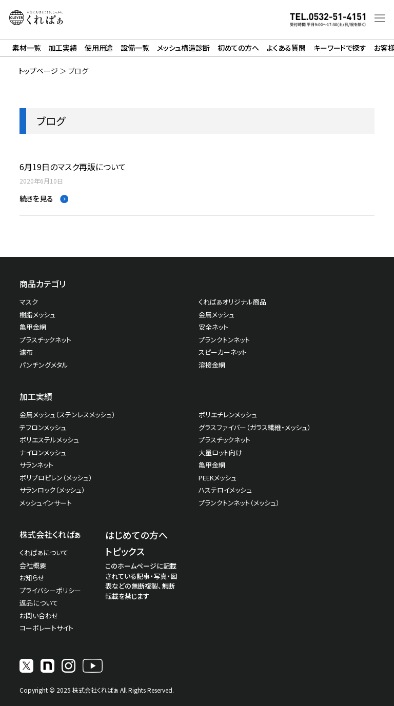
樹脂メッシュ (37, 314)
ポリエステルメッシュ (49, 440)
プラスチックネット (45, 340)
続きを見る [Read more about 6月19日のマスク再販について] (37, 198)
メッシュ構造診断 (183, 48)
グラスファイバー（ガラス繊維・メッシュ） (255, 427)
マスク (28, 302)
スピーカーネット (223, 352)
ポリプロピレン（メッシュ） (55, 477)
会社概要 (32, 565)
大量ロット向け (220, 452)
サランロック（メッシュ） (52, 490)
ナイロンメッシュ (42, 452)
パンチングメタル (43, 365)
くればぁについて (43, 552)
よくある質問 (286, 48)
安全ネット (213, 327)
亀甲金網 (32, 327)
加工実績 (62, 48)
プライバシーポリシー (50, 590)
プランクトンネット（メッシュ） (239, 503)
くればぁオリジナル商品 (232, 302)
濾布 (26, 352)
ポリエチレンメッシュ (228, 414)
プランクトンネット (224, 340)
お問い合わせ (38, 615)
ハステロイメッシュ (225, 490)
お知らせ (32, 577)
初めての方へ (238, 48)
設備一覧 (135, 48)
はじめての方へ (136, 534)
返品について (38, 603)
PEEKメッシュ (218, 477)
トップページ (38, 71)
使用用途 (99, 48)
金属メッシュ (216, 314)
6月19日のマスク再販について (72, 167)
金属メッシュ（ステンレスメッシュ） (67, 414)
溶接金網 (212, 365)
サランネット (36, 465)
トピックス (125, 551)
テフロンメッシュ (42, 427)
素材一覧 (26, 48)
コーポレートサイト (46, 628)
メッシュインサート (45, 503)
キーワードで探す (339, 48)
